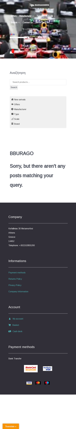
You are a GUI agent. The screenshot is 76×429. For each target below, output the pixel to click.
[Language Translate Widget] (19, 37)
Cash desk (15, 331)
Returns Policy (15, 279)
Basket (13, 325)
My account (15, 319)
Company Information (18, 291)
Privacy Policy (14, 285)
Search (14, 87)
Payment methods (17, 272)
